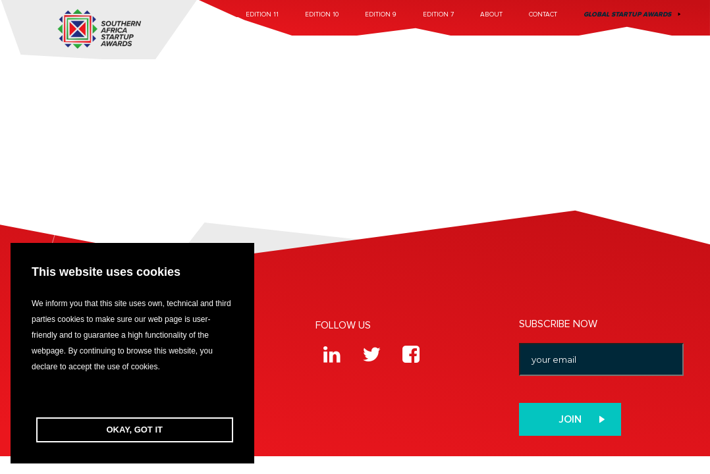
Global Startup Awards (627, 14)
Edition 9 (380, 14)
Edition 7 (438, 14)
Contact (543, 14)
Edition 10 (322, 14)
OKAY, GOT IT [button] (135, 429)
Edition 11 (262, 14)
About (491, 14)
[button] (132, 396)
